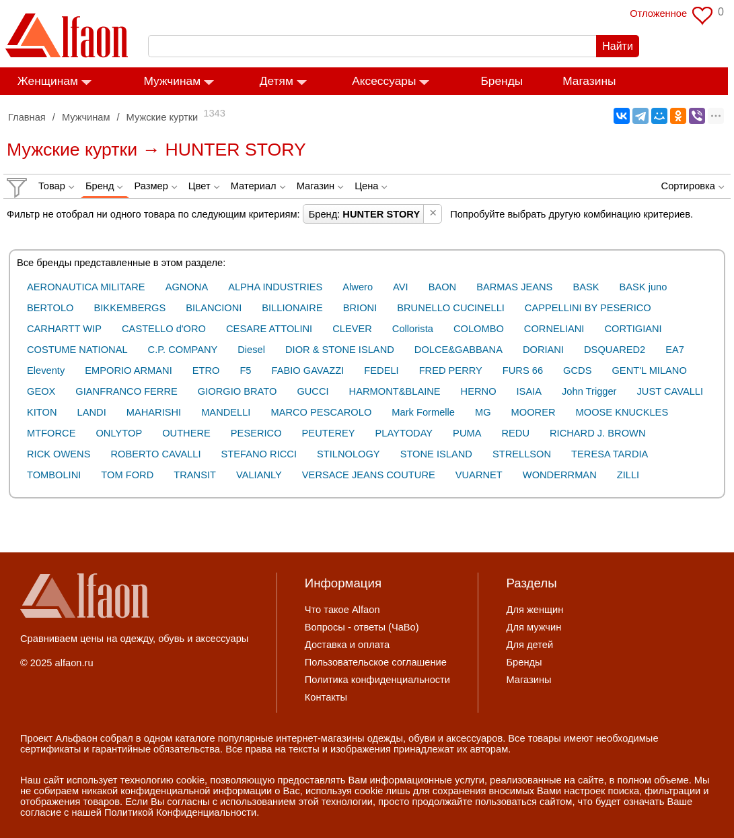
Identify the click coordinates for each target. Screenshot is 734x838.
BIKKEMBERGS (130, 307)
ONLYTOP (119, 433)
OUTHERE (186, 433)
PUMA (467, 433)
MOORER (533, 412)
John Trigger (589, 391)
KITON (42, 412)
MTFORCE (51, 433)
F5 (245, 370)
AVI (400, 287)
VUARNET (479, 475)
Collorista (412, 328)
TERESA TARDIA (609, 454)
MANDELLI (225, 412)
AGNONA (187, 287)
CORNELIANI (554, 328)
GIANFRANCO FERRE (126, 391)
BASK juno (643, 287)
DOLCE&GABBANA (458, 349)
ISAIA (529, 391)
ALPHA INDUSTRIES (275, 287)
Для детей (529, 644)
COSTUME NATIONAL (77, 349)
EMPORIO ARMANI (128, 370)
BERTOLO (50, 307)
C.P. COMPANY (183, 349)
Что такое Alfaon (342, 609)
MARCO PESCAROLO (320, 412)
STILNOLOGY (348, 454)
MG (483, 412)
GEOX (41, 391)
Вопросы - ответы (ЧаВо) (362, 627)
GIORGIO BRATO (237, 391)
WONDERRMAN (560, 475)
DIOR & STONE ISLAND (339, 349)
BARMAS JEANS (514, 287)
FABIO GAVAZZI (308, 370)
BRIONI (360, 307)
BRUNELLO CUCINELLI (451, 307)
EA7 (674, 349)
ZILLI (628, 475)
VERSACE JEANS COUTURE (368, 475)
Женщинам (54, 81)
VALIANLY (259, 475)
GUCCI (312, 391)
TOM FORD (127, 475)
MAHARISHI (153, 412)
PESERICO (256, 433)
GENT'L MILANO (649, 370)
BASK (586, 287)
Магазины (595, 81)
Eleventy (46, 370)
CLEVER (352, 328)
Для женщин (534, 609)
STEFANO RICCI (259, 454)
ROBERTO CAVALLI (155, 454)
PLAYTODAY (404, 433)
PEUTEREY (328, 433)
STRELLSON (521, 454)
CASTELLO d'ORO (164, 328)
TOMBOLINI (54, 475)
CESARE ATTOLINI (269, 328)
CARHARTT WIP (64, 328)
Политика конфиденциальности (377, 679)
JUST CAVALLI (670, 391)
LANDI (91, 412)
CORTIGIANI (632, 328)
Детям (282, 81)
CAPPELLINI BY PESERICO (588, 307)
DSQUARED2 (614, 349)
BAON (443, 287)
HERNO (479, 391)
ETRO (206, 370)
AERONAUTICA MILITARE (86, 287)
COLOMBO (478, 328)
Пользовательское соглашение (376, 662)
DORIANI (543, 349)
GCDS (577, 370)
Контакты (326, 697)
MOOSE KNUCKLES (622, 412)
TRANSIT (195, 475)
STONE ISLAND (436, 454)
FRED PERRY (450, 370)
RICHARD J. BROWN (598, 433)
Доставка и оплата (347, 644)
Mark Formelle (423, 412)
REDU (515, 433)
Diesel (251, 349)
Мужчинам (178, 81)
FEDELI (381, 370)
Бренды (508, 81)
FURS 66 (523, 370)
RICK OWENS (58, 454)
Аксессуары (390, 81)
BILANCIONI (214, 307)
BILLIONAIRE (292, 307)
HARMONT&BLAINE (395, 391)
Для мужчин (533, 627)
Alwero (357, 287)
